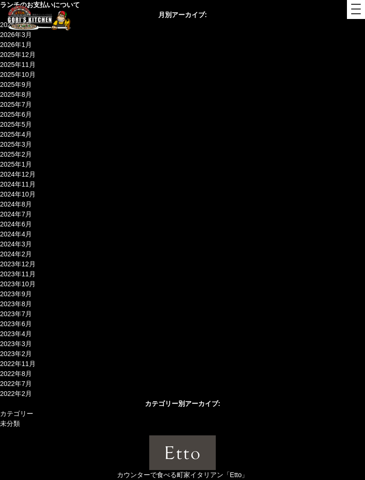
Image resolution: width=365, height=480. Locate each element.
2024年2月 (16, 254)
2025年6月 (16, 114)
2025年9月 (16, 84)
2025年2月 (16, 154)
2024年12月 (18, 174)
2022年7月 (16, 383)
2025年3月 (16, 144)
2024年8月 (16, 204)
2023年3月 (16, 344)
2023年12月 (18, 264)
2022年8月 (16, 373)
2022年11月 (18, 363)
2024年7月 (16, 214)
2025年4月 (16, 134)
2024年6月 (16, 224)
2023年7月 (16, 314)
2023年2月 (16, 354)
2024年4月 (16, 234)
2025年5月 (16, 124)
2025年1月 (16, 164)
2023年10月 (18, 284)
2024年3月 (16, 244)
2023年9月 (16, 294)
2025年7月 (16, 104)
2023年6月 (16, 324)
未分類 (10, 423)
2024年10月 (18, 194)
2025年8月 (16, 94)
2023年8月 (16, 304)
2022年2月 (16, 393)
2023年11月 (18, 274)
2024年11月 (18, 184)
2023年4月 (16, 334)
